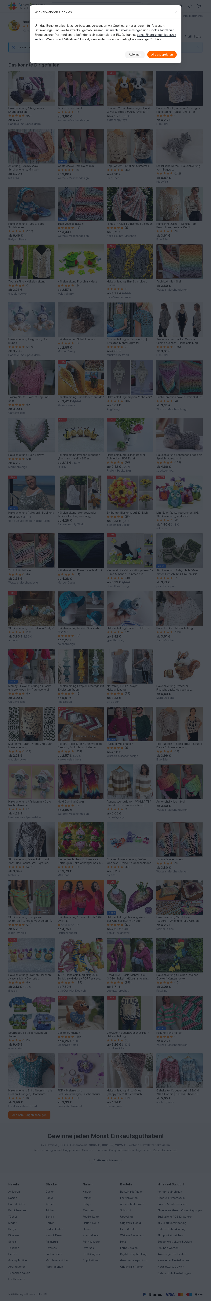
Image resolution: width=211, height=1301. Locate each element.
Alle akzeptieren (162, 54)
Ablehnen (135, 54)
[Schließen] (175, 12)
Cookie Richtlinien (161, 30)
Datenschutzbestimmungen (123, 30)
